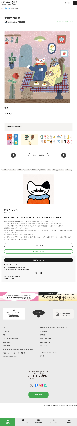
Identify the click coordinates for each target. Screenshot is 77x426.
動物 (54, 170)
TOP (4, 327)
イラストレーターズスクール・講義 (14, 353)
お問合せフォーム (38, 260)
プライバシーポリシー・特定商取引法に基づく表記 (18, 349)
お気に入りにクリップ (65, 22)
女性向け (5, 170)
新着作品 (69, 421)
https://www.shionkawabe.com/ (14, 267)
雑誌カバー (34, 170)
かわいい (61, 170)
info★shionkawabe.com (12, 265)
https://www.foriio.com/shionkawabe (16, 269)
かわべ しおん (12, 22)
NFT (42, 356)
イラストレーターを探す (23, 421)
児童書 (27, 170)
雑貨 (49, 170)
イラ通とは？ (6, 331)
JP (66, 3)
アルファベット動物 (30, 139)
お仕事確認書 (43, 331)
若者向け (20, 170)
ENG (69, 3)
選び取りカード (13, 139)
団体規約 (42, 335)
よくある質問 (6, 342)
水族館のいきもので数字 (64, 139)
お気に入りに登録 (38, 251)
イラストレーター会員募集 (10, 338)
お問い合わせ (6, 346)
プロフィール (38, 245)
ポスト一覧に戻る (38, 155)
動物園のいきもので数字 (47, 139)
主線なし (21, 22)
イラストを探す (38, 421)
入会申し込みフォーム (46, 338)
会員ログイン (38, 395)
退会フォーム (43, 346)
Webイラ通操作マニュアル (11, 357)
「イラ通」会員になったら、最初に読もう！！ (53, 327)
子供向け (12, 170)
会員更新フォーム (45, 342)
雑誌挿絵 (42, 170)
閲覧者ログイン (8, 421)
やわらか (68, 170)
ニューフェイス (53, 421)
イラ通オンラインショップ (48, 352)
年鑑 (4, 335)
